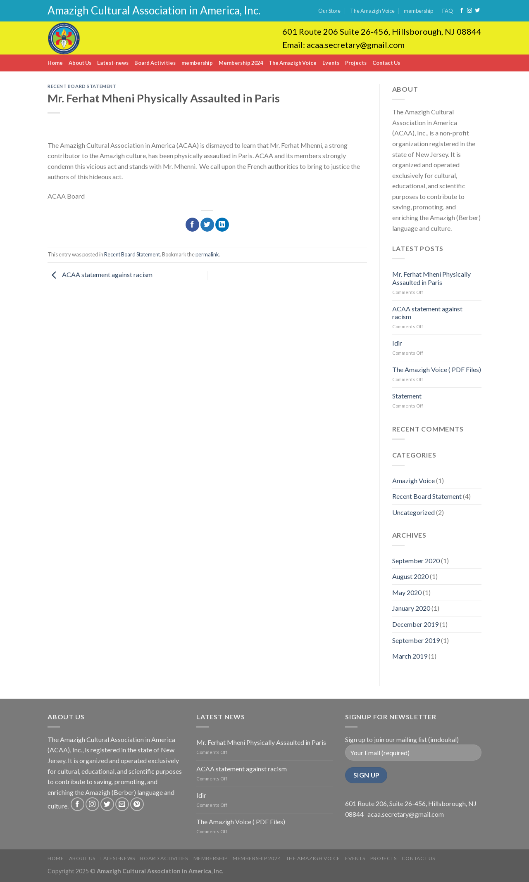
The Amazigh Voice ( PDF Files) (436, 369)
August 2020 (410, 576)
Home (55, 62)
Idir (397, 343)
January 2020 (411, 608)
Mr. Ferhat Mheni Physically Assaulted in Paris (431, 278)
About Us (80, 62)
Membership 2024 (241, 62)
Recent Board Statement (82, 86)
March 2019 (409, 656)
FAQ (447, 10)
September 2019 (416, 640)
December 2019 (415, 624)
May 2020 (407, 592)
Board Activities (155, 62)
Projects (356, 62)
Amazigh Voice (413, 480)
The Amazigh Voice (372, 10)
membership (418, 10)
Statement (407, 396)
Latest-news (113, 62)
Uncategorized (413, 512)
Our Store (329, 10)
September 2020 (416, 560)
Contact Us (386, 62)
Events (330, 62)
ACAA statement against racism (100, 274)
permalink (207, 254)
